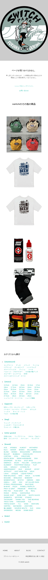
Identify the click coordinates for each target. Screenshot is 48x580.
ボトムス (33, 409)
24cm (29, 391)
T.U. (19, 504)
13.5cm (6, 385)
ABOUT (17, 550)
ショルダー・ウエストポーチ (14, 425)
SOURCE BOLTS (21, 508)
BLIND (6, 452)
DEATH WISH (9, 458)
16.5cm (30, 385)
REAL (33, 491)
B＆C (6, 450)
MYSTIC (21, 480)
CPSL (16, 456)
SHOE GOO (21, 495)
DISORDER (8, 460)
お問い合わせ (24, 90)
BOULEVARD (25, 452)
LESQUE (14, 473)
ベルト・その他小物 (11, 414)
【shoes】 (8, 382)
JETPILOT (8, 471)
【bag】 (7, 419)
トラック (27, 365)
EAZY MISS (28, 460)
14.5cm (15, 385)
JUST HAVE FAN (20, 471)
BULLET (7, 454)
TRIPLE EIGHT (9, 504)
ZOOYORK (28, 506)
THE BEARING (33, 499)
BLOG (28, 550)
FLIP (35, 465)
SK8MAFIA (8, 497)
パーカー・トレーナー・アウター (15, 409)
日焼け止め (8, 436)
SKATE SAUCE (34, 495)
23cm (14, 391)
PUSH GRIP (18, 491)
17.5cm (13, 387)
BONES (14, 452)
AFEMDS (13, 447)
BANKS (21, 450)
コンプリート (8, 365)
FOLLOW (25, 463)
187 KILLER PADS (32, 482)
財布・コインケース (11, 438)
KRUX (32, 471)
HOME (5, 550)
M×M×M (7, 486)
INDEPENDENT (9, 469)
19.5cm (37, 387)
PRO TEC (7, 491)
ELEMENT (8, 465)
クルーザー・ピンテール (12, 374)
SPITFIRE (18, 497)
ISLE (20, 469)
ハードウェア (31, 367)
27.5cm (6, 396)
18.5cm (21, 387)
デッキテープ (19, 367)
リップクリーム (20, 436)
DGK (36, 458)
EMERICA (7, 463)
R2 (27, 491)
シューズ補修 (30, 398)
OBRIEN (30, 480)
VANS (26, 504)
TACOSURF (8, 499)
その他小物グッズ (31, 372)
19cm (29, 387)
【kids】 (7, 516)
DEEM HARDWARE (24, 458)
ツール (30, 369)
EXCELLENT (36, 463)
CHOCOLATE (28, 454)
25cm (6, 394)
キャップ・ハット (19, 411)
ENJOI (16, 463)
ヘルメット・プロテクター (13, 372)
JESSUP (28, 469)
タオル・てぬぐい (34, 436)
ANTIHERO (33, 447)
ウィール (36, 365)
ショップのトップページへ (24, 86)
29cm (29, 396)
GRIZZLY (14, 467)
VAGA (38, 508)
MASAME (7, 478)
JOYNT (36, 469)
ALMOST (23, 447)
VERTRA (7, 506)
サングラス (35, 438)
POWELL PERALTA (27, 486)
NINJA (27, 476)
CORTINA (7, 456)
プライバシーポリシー (11, 556)
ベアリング (8, 367)
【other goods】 (10, 433)
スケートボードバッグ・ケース (15, 376)
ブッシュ (22, 369)
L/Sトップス (31, 407)
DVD (25, 374)
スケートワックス (10, 369)
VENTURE (35, 504)
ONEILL (7, 482)
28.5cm (21, 396)
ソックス (7, 411)
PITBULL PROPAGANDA (13, 484)
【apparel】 (8, 404)
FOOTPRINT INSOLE (22, 465)
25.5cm (13, 394)
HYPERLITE (24, 467)
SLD (31, 508)
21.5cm (21, 389)
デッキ (18, 365)
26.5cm (28, 394)
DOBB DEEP (28, 510)
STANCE (28, 497)
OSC (20, 482)
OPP (14, 482)
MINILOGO (18, 478)
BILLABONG (32, 450)
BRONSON (37, 452)
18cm (6, 387)
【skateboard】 (10, 362)
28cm (14, 396)
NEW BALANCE (10, 476)
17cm (38, 385)
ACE (5, 447)
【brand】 (8, 444)
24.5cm (37, 391)
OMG (38, 480)
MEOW (18, 510)
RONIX (6, 493)
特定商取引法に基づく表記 (35, 556)
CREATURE (25, 456)
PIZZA (15, 486)
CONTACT (41, 550)
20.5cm (13, 389)
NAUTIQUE (29, 484)
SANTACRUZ (25, 493)
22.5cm (6, 391)
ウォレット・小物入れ (11, 427)
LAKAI (6, 473)
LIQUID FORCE (27, 473)
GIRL (6, 467)
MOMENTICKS (9, 480)
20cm (6, 389)
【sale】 (7, 522)
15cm (22, 385)
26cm (21, 394)
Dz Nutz (18, 460)
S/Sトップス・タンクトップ (14, 407)
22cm (36, 389)
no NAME (36, 476)
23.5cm (21, 391)
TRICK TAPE (8, 502)
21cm (29, 389)
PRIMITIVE (32, 489)
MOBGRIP (29, 478)
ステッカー (25, 438)
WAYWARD (17, 506)
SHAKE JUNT (9, 495)
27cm (36, 394)
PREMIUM (21, 489)
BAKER (13, 450)
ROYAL (14, 493)
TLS (29, 502)
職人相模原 (8, 508)
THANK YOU (20, 499)
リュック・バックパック (12, 423)
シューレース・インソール (13, 398)
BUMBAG (16, 454)
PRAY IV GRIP (9, 489)
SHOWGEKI (8, 510)
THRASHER (20, 502)
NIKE (20, 476)
